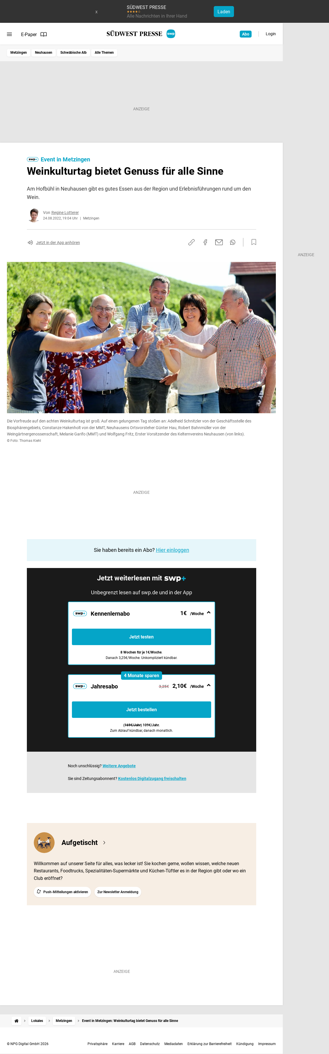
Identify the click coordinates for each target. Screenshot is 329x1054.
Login (271, 33)
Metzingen (18, 53)
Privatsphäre (97, 1044)
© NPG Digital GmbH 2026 (28, 1044)
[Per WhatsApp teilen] (232, 242)
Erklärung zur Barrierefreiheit (209, 1044)
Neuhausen (43, 53)
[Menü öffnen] (9, 34)
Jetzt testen (141, 637)
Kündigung (245, 1044)
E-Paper (34, 34)
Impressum (267, 1044)
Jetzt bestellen (141, 709)
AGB (132, 1044)
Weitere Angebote (119, 766)
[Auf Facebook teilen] (205, 242)
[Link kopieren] (191, 242)
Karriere (118, 1044)
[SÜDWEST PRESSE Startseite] (141, 33)
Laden (224, 11)
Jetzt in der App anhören (58, 242)
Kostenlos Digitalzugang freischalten (152, 778)
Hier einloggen (172, 550)
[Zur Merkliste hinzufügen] (252, 242)
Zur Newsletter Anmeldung (117, 892)
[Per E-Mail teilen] (219, 242)
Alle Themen (104, 53)
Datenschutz (150, 1044)
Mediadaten (173, 1044)
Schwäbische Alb (73, 53)
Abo (245, 34)
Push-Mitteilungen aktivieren (65, 892)
